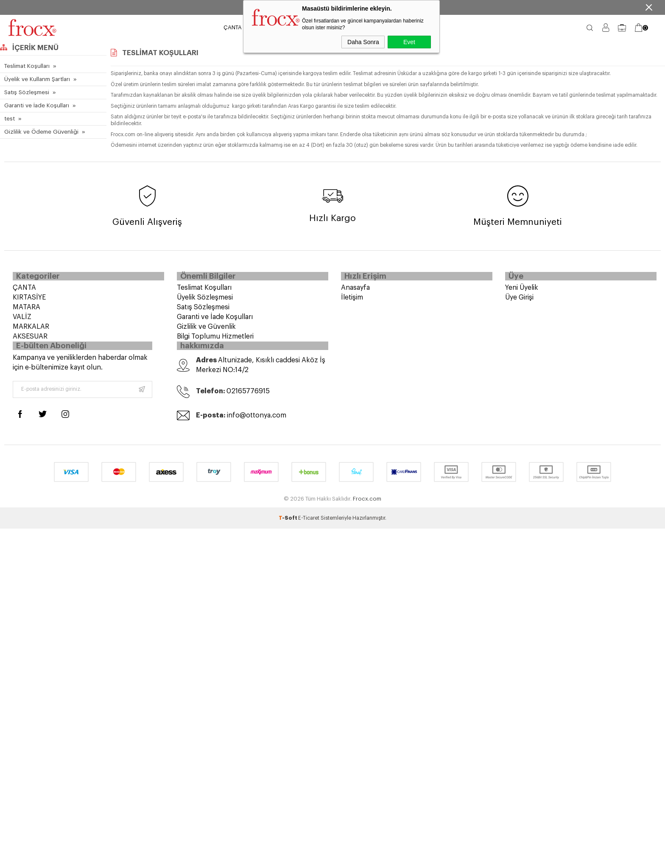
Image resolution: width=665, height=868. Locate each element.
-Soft (288, 525)
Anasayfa (355, 290)
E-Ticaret (308, 525)
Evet (409, 42)
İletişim (352, 300)
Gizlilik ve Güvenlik (206, 329)
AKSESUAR (30, 339)
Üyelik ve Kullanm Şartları (36, 79)
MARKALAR (31, 329)
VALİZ (22, 319)
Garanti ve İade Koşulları (35, 105)
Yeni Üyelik (521, 290)
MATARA (26, 310)
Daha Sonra (363, 42)
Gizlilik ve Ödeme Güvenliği (39, 131)
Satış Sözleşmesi (26, 92)
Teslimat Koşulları (26, 66)
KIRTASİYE (29, 300)
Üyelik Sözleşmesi (205, 300)
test (9, 118)
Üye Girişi (519, 300)
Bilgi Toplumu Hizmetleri (215, 339)
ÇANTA (233, 27)
